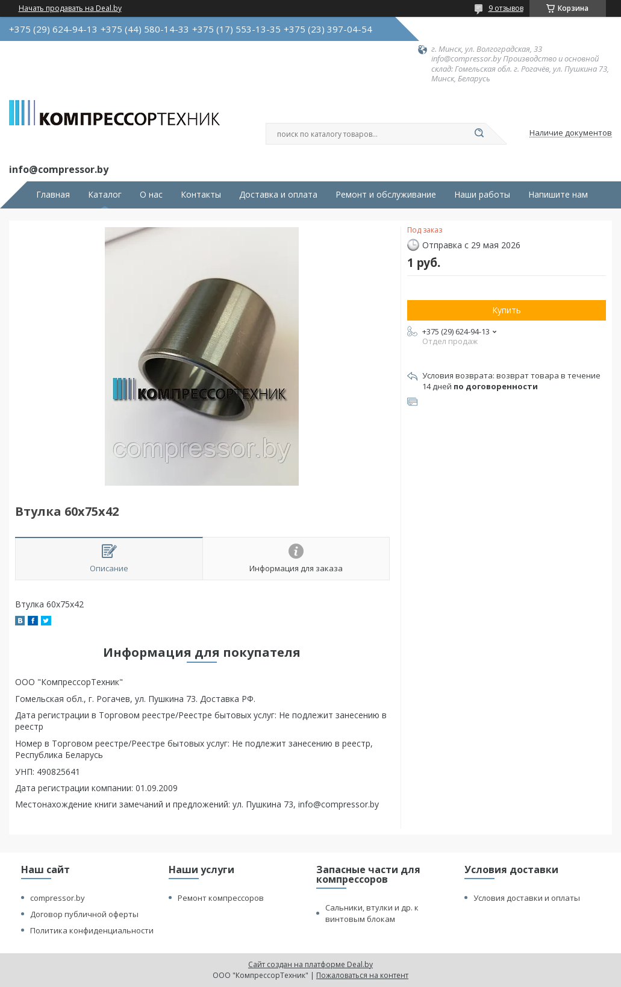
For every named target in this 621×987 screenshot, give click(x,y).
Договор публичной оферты (84, 914)
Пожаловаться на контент (362, 975)
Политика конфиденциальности (92, 930)
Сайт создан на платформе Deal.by (310, 964)
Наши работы (482, 194)
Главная (53, 194)
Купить (506, 310)
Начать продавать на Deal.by (70, 8)
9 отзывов (505, 8)
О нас (151, 194)
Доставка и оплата (278, 194)
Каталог (105, 194)
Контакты (201, 194)
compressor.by (57, 897)
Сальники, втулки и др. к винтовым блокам (372, 913)
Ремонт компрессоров (221, 897)
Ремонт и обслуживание (385, 194)
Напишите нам (558, 194)
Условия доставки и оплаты (526, 897)
